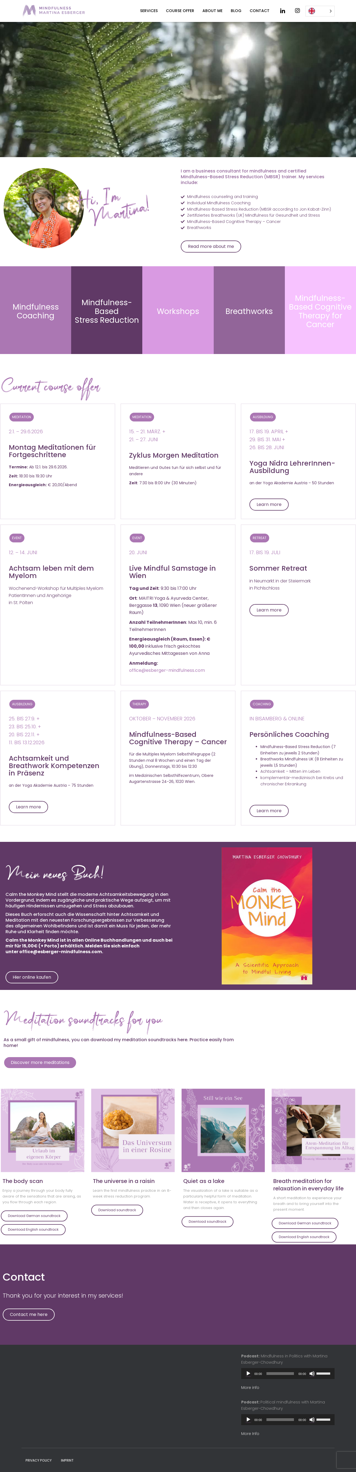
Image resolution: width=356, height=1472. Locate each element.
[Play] (248, 1373)
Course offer (180, 10)
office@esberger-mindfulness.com (167, 745)
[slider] (280, 1373)
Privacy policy (39, 1460)
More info (250, 1387)
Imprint (67, 1460)
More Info (250, 1433)
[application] (288, 1373)
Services (149, 10)
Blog (236, 10)
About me (212, 10)
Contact (259, 10)
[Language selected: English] (320, 11)
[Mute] (312, 1373)
